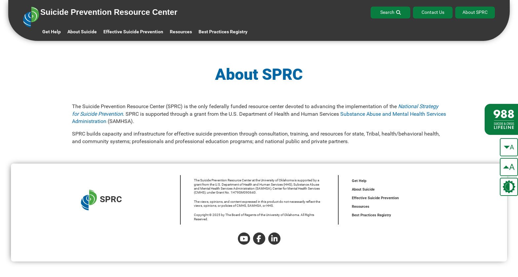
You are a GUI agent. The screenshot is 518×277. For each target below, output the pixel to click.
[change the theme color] (509, 187)
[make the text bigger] (509, 167)
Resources (360, 206)
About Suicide (82, 31)
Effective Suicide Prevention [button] (133, 31)
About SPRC (475, 12)
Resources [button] (181, 31)
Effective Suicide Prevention (375, 198)
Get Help (51, 31)
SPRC (101, 200)
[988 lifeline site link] (501, 119)
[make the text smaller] (509, 147)
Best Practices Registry (223, 31)
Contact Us (433, 12)
